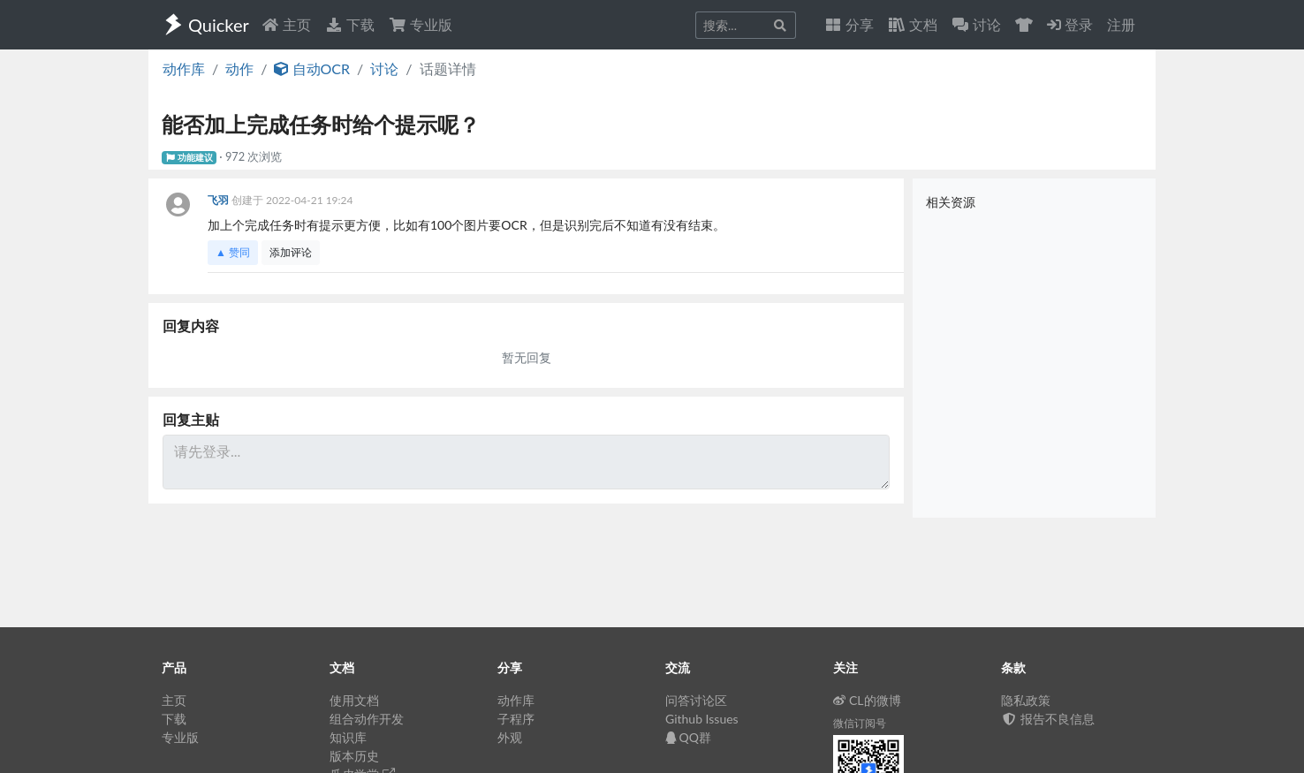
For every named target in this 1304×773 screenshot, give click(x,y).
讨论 (384, 68)
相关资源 (950, 201)
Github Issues (702, 718)
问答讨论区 (696, 700)
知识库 (348, 737)
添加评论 (290, 252)
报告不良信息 (1048, 718)
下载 (350, 24)
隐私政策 (1025, 700)
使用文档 (354, 700)
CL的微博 (867, 700)
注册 (1121, 24)
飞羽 (219, 200)
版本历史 (354, 755)
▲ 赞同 (233, 252)
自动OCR (312, 68)
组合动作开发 (367, 718)
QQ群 (688, 737)
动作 (239, 68)
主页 (286, 24)
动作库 (184, 68)
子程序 (515, 718)
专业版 (420, 24)
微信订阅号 (859, 723)
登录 (1070, 24)
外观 (509, 737)
